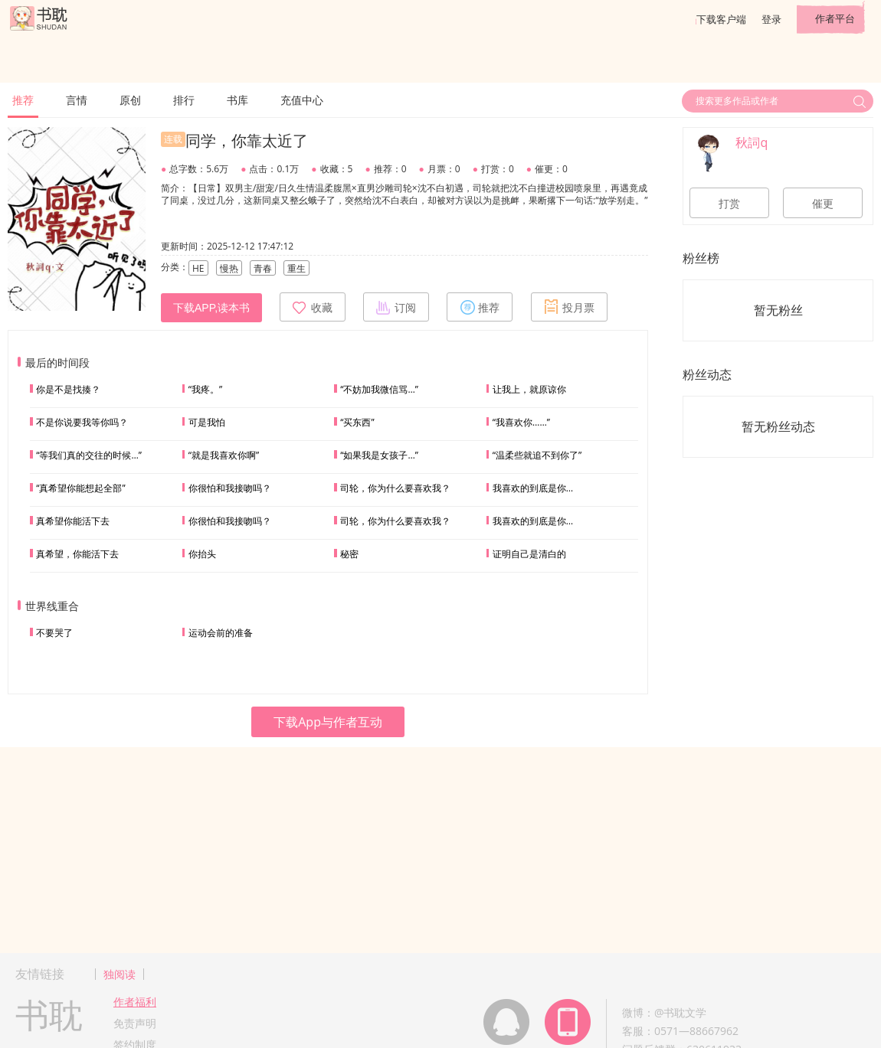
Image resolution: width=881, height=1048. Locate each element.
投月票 (569, 307)
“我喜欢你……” (521, 422)
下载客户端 (721, 19)
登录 (771, 19)
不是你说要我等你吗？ (82, 422)
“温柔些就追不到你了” (537, 455)
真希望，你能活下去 (77, 553)
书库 (237, 100)
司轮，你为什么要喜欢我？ (395, 488)
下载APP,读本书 (211, 308)
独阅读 (119, 974)
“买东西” (357, 422)
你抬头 (202, 553)
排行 (184, 100)
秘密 (349, 553)
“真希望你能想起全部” (80, 488)
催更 (823, 204)
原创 (130, 100)
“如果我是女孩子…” (379, 455)
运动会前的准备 (220, 632)
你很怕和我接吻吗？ (229, 488)
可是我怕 (206, 422)
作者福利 (134, 1001)
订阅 (396, 307)
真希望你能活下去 (73, 520)
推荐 (23, 100)
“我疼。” (205, 389)
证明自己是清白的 (529, 553)
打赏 (729, 204)
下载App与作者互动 (327, 721)
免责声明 (134, 1023)
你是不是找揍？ (68, 389)
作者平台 (835, 18)
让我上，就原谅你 (529, 389)
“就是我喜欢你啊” (223, 455)
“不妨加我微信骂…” (379, 389)
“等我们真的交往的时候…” (89, 455)
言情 (76, 100)
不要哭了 (54, 632)
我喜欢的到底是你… (533, 488)
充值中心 (301, 100)
